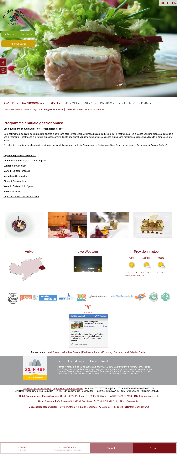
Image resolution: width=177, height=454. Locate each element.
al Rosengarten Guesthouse (18, 34)
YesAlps (100, 316)
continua (74, 340)
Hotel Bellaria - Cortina (135, 352)
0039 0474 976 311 (107, 401)
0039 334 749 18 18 (112, 407)
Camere (9, 103)
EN (174, 3)
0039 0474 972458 (122, 396)
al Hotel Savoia (18, 43)
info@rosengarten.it (147, 396)
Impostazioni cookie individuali (68, 388)
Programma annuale (53, 109)
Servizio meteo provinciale (135, 275)
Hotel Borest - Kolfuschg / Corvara (64, 352)
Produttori (99, 109)
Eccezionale (89, 326)
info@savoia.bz (130, 401)
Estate (88, 103)
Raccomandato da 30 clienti (93, 324)
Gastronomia (32, 103)
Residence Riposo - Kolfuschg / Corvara (102, 352)
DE (163, 3)
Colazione (70, 109)
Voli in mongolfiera (134, 103)
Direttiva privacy (43, 388)
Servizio (71, 103)
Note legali (28, 388)
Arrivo (29, 251)
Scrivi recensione (79, 344)
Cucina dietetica (84, 109)
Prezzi (53, 103)
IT (168, 3)
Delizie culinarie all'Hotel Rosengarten (23, 109)
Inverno (106, 103)
